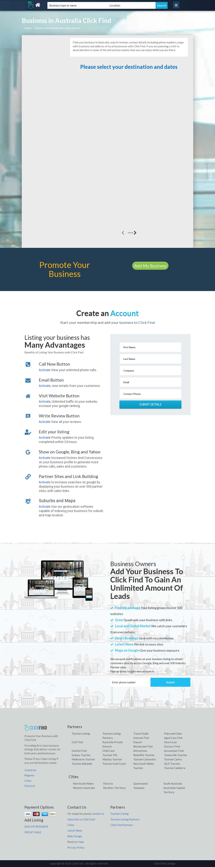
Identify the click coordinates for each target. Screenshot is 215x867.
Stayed (137, 742)
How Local (170, 742)
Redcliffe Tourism (143, 755)
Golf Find (77, 742)
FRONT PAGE (32, 832)
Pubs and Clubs (173, 733)
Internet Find (141, 737)
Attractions (140, 750)
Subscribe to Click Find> (81, 819)
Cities (27, 780)
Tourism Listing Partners (125, 819)
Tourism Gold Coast (114, 763)
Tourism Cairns (173, 759)
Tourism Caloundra (144, 759)
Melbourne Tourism (83, 759)
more (132, 233)
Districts (29, 785)
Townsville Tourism (175, 755)
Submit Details (150, 404)
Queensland (140, 783)
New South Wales (83, 783)
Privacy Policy (76, 847)
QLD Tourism (172, 763)
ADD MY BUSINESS (36, 826)
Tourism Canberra (174, 768)
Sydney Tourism (81, 755)
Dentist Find (79, 750)
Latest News (74, 830)
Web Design (74, 836)
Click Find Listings (164, 863)
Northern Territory (114, 787)
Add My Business (150, 265)
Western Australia (84, 787)
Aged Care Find (173, 737)
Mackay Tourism (112, 759)
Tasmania (138, 787)
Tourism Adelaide (82, 763)
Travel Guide (141, 733)
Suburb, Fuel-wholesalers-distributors (57, 28)
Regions (29, 775)
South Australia (172, 783)
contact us (98, 813)
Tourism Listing (81, 733)
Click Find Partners (121, 824)
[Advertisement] (129, 121)
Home (27, 28)
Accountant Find (174, 750)
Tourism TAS (109, 755)
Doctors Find (172, 746)
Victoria (108, 783)
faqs (81, 841)
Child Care (108, 750)
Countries (30, 770)
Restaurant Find (142, 746)
